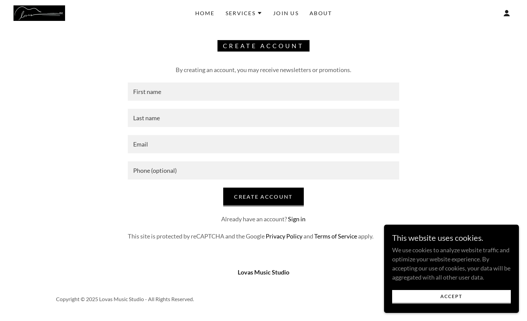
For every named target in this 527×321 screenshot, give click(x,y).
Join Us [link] (286, 13)
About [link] (321, 13)
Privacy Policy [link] (284, 236)
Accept (451, 296)
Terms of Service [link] (335, 236)
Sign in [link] (296, 219)
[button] (244, 13)
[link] (39, 12)
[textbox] (263, 92)
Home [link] (205, 13)
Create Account (263, 196)
